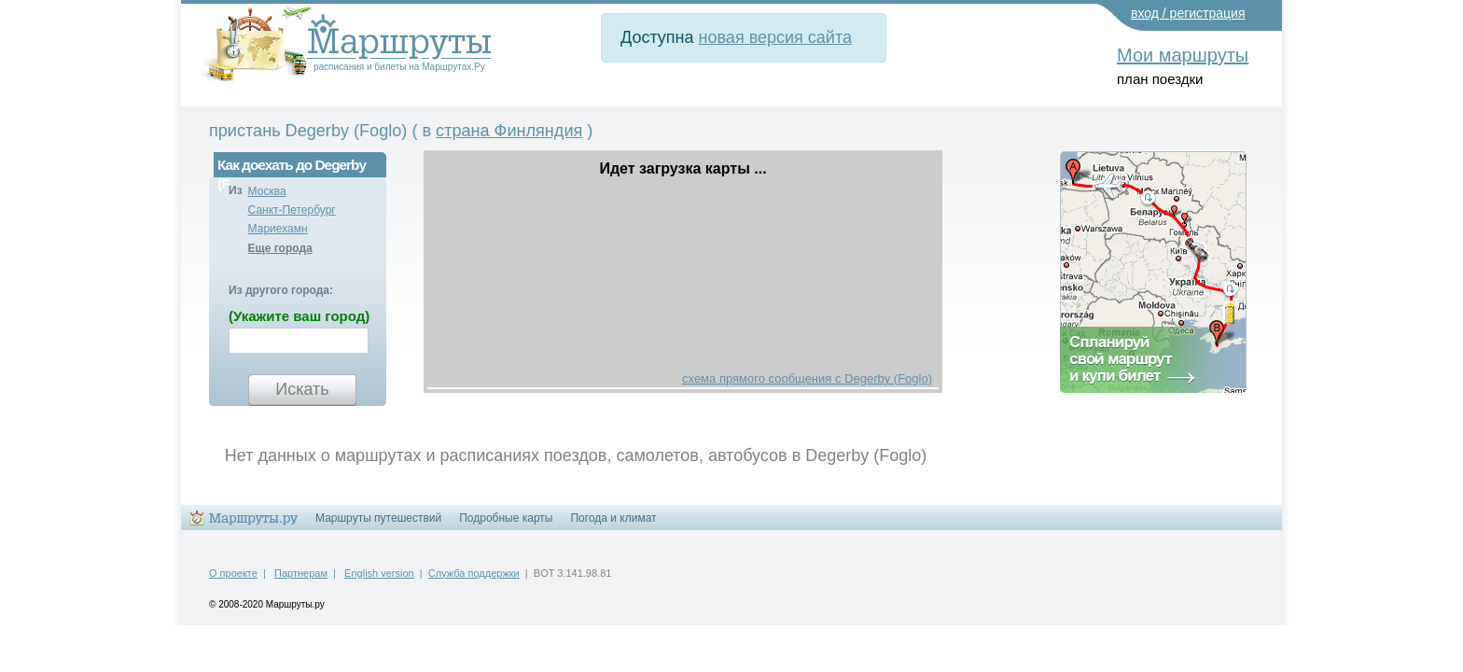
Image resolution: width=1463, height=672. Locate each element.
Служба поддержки (474, 573)
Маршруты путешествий (378, 518)
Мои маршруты (1182, 55)
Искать (301, 389)
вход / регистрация (1188, 13)
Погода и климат (613, 518)
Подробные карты (505, 518)
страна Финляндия (509, 130)
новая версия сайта (775, 37)
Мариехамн (278, 228)
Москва (267, 191)
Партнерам (300, 573)
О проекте (233, 573)
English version (379, 573)
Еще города (280, 248)
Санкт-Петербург (292, 210)
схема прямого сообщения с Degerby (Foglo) (807, 378)
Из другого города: (281, 290)
